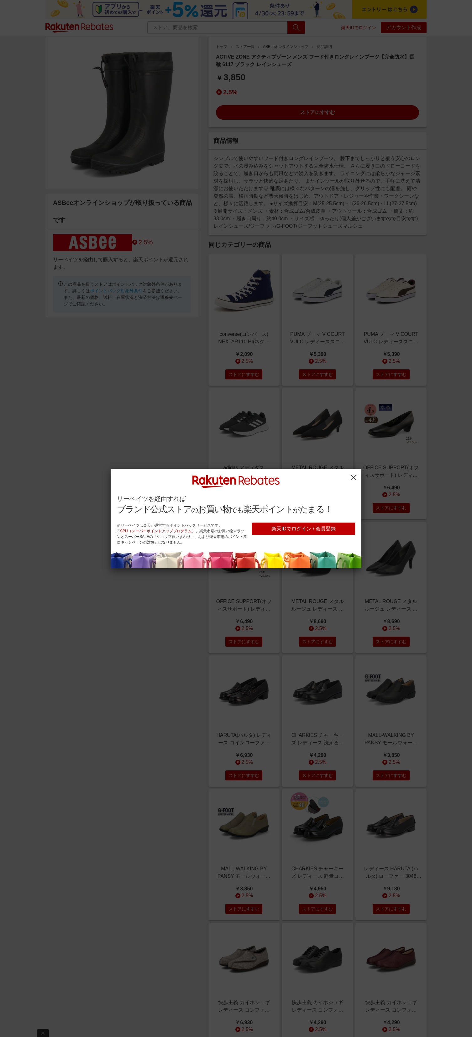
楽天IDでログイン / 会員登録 (303, 528)
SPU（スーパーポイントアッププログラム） (158, 531)
